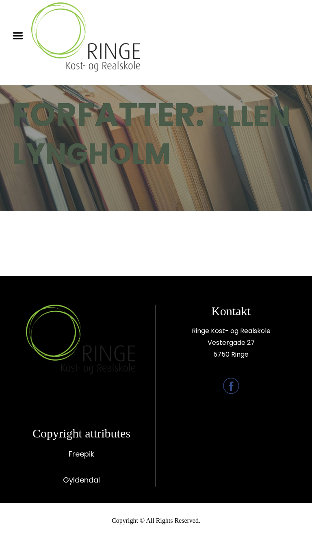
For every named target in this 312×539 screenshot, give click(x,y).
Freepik (81, 454)
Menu (20, 35)
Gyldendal (81, 480)
